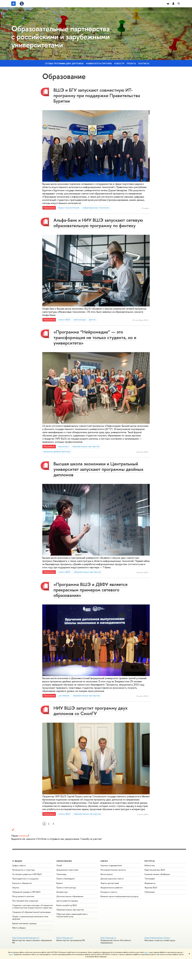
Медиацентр (150, 883)
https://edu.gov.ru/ (64, 937)
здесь (146, 952)
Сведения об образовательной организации (31, 912)
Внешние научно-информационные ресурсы (119, 896)
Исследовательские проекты (113, 870)
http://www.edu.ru (108, 937)
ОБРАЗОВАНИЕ (64, 861)
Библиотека (150, 865)
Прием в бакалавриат (65, 878)
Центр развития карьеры (67, 900)
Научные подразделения (111, 865)
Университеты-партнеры (99, 63)
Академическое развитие (112, 887)
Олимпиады (61, 874)
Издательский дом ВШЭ (155, 870)
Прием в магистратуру (66, 887)
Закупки (15, 887)
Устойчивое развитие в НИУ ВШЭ (27, 874)
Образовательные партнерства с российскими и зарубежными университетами (132, 11)
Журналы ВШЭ (151, 887)
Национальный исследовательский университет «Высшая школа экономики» (49, 11)
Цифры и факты (19, 865)
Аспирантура (62, 892)
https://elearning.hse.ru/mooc (157, 937)
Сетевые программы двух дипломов (64, 63)
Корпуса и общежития (22, 883)
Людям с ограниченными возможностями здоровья (30, 917)
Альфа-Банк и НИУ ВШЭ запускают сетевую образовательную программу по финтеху (98, 223)
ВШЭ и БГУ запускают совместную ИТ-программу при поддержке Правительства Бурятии (96, 95)
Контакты (143, 63)
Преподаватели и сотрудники (25, 878)
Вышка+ (59, 883)
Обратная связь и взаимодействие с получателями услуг (72, 915)
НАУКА (104, 861)
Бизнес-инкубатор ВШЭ (66, 905)
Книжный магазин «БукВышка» (157, 874)
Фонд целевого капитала (23, 896)
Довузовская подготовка (67, 870)
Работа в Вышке (19, 927)
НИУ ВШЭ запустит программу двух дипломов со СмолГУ (90, 711)
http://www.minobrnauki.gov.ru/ (25, 937)
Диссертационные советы (112, 878)
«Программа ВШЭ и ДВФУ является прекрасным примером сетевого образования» (90, 589)
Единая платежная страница (24, 923)
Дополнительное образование (69, 896)
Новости (15, 15)
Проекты (131, 63)
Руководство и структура (23, 870)
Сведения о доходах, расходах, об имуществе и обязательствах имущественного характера (32, 906)
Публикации (150, 892)
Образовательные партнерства (70, 909)
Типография (150, 878)
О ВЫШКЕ (17, 861)
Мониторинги (107, 874)
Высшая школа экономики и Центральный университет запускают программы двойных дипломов (98, 469)
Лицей (59, 865)
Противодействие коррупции (25, 900)
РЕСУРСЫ (150, 861)
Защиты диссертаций (110, 883)
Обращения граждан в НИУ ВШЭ (26, 892)
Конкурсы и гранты (109, 892)
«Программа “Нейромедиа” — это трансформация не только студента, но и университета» (94, 337)
